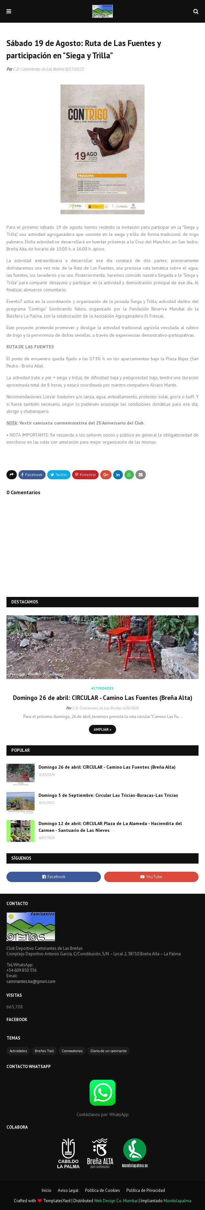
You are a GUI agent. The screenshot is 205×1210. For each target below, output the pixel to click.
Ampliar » (102, 729)
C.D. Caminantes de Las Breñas (38, 69)
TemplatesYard (56, 1201)
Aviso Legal (68, 1190)
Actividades (18, 1051)
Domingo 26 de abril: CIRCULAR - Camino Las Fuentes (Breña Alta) (102, 698)
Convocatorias (72, 1051)
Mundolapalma (177, 1201)
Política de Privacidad (145, 1190)
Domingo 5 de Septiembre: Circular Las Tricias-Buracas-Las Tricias (108, 795)
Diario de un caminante (109, 1051)
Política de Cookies (102, 1190)
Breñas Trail (44, 1051)
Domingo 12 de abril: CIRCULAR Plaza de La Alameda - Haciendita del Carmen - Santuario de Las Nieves (110, 826)
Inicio (46, 1190)
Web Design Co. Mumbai (116, 1201)
